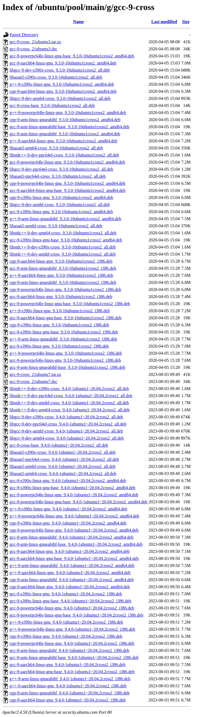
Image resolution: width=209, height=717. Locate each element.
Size (186, 21)
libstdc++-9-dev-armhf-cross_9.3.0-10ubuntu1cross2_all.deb (63, 254)
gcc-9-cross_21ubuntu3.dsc (33, 49)
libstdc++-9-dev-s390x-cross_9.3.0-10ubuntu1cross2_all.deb (63, 247)
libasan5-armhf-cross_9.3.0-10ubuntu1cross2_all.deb (56, 225)
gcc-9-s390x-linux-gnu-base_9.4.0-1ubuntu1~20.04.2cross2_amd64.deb (72, 487)
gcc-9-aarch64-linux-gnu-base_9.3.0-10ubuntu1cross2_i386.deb (65, 317)
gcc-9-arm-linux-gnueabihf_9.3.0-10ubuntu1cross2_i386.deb (63, 268)
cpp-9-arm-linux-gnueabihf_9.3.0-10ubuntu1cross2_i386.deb (63, 282)
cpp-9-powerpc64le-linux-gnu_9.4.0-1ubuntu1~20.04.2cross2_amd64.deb (74, 530)
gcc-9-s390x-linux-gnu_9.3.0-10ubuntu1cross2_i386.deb (59, 346)
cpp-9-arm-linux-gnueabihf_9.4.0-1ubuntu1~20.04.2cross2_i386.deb (70, 693)
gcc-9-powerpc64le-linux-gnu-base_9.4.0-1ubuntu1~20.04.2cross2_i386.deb (76, 615)
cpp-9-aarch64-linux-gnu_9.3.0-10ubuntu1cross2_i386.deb (61, 261)
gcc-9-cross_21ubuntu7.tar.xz (35, 374)
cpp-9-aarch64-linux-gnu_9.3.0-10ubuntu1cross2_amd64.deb (63, 91)
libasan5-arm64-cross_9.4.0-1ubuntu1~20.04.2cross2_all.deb (63, 473)
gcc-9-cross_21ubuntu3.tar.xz (35, 41)
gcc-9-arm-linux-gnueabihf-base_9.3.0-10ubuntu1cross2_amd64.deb (69, 126)
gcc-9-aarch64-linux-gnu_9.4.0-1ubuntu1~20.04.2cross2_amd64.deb (70, 551)
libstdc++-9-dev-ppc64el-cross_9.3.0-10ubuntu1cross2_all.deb (64, 155)
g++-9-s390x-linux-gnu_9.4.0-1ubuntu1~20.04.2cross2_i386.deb (66, 622)
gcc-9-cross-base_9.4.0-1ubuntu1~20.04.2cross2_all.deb (59, 445)
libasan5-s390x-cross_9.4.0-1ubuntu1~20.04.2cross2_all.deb (63, 452)
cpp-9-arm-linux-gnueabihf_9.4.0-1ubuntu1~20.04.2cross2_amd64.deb (72, 579)
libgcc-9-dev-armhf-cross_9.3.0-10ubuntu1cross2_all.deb (60, 204)
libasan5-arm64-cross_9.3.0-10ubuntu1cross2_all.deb (56, 148)
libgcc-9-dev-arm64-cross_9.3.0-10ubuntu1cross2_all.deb (60, 98)
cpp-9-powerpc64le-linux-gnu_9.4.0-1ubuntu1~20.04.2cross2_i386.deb (72, 643)
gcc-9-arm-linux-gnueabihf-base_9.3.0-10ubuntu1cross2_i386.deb (67, 367)
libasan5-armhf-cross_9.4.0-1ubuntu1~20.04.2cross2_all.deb (62, 466)
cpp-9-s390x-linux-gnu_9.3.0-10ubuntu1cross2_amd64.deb (61, 197)
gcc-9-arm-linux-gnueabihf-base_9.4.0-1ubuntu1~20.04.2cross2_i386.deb (74, 657)
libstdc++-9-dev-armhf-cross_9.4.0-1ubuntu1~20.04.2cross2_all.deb (69, 402)
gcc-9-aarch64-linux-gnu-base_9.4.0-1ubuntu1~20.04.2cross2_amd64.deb (74, 558)
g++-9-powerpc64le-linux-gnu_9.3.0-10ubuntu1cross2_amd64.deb (68, 112)
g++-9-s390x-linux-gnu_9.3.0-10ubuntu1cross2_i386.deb (60, 310)
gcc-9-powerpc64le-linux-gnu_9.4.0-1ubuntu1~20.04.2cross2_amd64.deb (74, 494)
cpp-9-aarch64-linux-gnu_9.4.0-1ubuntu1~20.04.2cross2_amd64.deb (70, 586)
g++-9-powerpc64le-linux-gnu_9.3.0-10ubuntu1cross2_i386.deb (66, 353)
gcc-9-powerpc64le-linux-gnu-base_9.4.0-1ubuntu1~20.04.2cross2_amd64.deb (78, 502)
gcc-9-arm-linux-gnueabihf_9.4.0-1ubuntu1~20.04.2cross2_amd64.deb (71, 537)
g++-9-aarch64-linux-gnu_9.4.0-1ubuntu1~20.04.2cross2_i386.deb (68, 686)
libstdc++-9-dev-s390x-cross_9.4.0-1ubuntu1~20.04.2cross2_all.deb (69, 388)
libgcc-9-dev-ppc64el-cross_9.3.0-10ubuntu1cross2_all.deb (61, 169)
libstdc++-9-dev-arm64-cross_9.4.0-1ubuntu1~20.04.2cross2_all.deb (70, 409)
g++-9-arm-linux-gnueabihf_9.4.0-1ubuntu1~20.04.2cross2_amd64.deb (72, 565)
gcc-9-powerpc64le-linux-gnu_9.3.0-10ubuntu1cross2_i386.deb (65, 360)
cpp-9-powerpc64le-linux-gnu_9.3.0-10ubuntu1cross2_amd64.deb (67, 183)
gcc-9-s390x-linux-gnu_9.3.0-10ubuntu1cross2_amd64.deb (61, 211)
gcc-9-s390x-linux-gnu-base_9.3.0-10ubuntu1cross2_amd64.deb (66, 240)
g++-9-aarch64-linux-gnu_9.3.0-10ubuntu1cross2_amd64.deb (63, 141)
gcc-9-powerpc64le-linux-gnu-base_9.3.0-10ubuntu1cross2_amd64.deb (72, 56)
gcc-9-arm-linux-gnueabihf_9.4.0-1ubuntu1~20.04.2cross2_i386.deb (69, 650)
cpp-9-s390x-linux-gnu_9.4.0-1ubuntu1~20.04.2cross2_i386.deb (66, 636)
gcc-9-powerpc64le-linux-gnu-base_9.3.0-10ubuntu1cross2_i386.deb (70, 303)
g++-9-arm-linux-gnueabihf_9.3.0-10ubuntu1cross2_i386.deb (63, 339)
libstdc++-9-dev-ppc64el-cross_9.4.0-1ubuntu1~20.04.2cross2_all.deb (71, 395)
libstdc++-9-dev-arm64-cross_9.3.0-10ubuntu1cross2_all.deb (63, 233)
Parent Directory (24, 34)
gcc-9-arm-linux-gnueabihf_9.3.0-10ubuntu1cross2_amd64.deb (65, 133)
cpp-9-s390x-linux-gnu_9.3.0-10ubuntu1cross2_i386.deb (59, 325)
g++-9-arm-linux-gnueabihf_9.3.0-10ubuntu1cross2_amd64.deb (65, 218)
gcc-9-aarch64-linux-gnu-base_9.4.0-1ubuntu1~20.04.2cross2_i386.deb (72, 671)
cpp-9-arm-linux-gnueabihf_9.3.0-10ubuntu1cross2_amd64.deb (65, 119)
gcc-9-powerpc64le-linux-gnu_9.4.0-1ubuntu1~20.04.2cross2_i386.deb (72, 608)
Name (78, 21)
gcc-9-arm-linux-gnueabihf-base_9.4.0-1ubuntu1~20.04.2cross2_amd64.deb (76, 544)
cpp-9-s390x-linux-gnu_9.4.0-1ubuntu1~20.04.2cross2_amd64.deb (68, 523)
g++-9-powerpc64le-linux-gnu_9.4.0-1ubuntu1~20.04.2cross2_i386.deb (72, 629)
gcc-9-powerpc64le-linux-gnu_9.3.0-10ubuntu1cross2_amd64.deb (67, 162)
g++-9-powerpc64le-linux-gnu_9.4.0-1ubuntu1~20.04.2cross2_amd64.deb (74, 516)
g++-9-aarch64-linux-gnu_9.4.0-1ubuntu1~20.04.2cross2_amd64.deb (70, 572)
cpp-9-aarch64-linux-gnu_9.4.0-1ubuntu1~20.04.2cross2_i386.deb (68, 700)
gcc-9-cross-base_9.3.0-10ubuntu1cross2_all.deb (52, 105)
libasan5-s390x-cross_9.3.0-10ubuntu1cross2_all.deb (56, 77)
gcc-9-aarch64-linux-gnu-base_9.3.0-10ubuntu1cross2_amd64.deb (67, 190)
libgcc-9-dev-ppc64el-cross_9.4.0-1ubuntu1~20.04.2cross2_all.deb (68, 424)
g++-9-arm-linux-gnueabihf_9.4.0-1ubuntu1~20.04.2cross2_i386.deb (70, 678)
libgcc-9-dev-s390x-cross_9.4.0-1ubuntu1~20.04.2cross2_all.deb (66, 417)
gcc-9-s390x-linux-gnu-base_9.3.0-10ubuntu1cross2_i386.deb (64, 332)
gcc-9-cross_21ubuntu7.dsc (33, 381)
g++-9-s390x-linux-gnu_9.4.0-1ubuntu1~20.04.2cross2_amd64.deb (68, 509)
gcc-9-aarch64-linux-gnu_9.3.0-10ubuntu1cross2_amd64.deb (63, 63)
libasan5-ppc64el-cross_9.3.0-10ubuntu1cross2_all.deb (58, 176)
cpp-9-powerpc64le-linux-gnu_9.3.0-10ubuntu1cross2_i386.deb (65, 289)
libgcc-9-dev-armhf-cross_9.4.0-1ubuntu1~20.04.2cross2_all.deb (66, 431)
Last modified (164, 21)
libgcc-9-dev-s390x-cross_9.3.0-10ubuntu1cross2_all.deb (60, 70)
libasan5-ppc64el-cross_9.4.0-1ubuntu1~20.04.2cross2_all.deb (64, 459)
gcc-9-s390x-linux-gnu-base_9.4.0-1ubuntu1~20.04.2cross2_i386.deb (70, 601)
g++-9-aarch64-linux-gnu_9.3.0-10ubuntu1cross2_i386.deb (61, 275)
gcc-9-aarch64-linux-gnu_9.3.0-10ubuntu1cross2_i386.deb (61, 296)
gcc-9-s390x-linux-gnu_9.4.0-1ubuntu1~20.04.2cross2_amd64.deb (68, 480)
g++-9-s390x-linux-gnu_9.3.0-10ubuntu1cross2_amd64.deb (62, 84)
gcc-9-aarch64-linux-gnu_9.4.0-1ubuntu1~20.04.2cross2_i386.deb (67, 664)
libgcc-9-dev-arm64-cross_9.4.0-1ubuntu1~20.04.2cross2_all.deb (67, 438)
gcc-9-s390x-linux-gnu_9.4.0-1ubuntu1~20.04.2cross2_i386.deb (66, 594)
